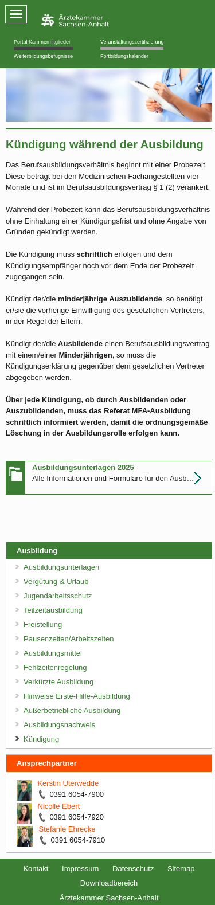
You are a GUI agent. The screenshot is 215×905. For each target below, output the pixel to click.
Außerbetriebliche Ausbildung (72, 710)
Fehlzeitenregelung (55, 667)
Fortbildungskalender (124, 56)
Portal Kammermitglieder (42, 42)
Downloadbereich (109, 883)
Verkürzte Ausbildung (58, 681)
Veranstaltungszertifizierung (132, 42)
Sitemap (181, 868)
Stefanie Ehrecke (66, 829)
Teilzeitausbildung (53, 610)
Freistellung (43, 624)
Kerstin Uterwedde (68, 783)
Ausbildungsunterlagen (61, 567)
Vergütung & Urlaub (56, 581)
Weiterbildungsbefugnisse (43, 56)
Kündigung (41, 739)
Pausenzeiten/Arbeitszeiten (69, 638)
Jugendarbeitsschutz (58, 595)
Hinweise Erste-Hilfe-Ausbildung (77, 696)
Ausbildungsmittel (53, 653)
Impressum (80, 868)
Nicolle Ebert (58, 806)
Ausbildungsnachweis (59, 724)
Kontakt (35, 868)
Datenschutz (133, 868)
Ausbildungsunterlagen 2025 (83, 467)
